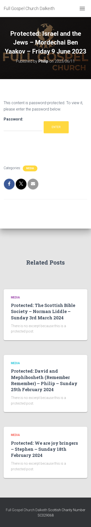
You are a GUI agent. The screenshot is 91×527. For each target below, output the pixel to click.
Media (30, 168)
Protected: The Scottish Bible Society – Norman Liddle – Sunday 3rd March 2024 (43, 311)
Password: (23, 124)
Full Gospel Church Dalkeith (27, 510)
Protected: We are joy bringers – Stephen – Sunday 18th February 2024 (44, 449)
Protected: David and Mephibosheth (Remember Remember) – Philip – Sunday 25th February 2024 (44, 380)
